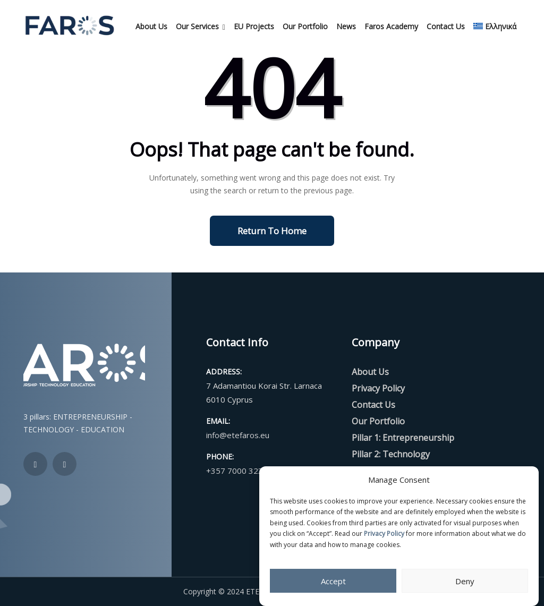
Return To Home (272, 231)
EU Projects (254, 26)
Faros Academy (391, 26)
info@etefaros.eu (237, 435)
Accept (333, 581)
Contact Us (446, 26)
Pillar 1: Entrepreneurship (403, 437)
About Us (151, 26)
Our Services (197, 26)
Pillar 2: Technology (391, 454)
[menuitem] (495, 26)
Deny (464, 581)
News (346, 26)
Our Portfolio (305, 26)
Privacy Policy (384, 533)
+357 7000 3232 (237, 470)
